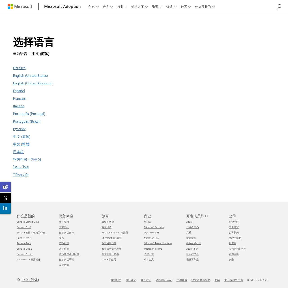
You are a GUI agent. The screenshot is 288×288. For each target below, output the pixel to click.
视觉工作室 (192, 259)
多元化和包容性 (237, 248)
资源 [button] (157, 6)
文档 (188, 232)
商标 (217, 280)
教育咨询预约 (109, 243)
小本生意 (149, 259)
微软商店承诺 (66, 259)
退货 (61, 238)
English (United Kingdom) (33, 83)
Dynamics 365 (151, 232)
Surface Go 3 (24, 243)
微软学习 (191, 238)
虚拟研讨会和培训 (69, 254)
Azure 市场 (192, 248)
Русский (19, 128)
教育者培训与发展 (111, 248)
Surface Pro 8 (24, 227)
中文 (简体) (21, 136)
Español (19, 90)
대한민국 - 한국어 (27, 159)
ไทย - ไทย (21, 167)
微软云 (147, 221)
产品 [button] (108, 6)
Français (19, 98)
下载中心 (64, 227)
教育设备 (107, 227)
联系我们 (146, 280)
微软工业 (149, 254)
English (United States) (30, 75)
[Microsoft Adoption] (62, 6)
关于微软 (234, 227)
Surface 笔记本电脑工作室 (31, 232)
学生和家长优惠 (110, 254)
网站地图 (116, 280)
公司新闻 (234, 232)
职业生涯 (234, 221)
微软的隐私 (235, 238)
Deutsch (19, 67)
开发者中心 (192, 227)
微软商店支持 (66, 232)
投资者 (232, 243)
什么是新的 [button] (205, 6)
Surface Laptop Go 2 (28, 221)
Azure (189, 221)
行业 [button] (122, 6)
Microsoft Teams (153, 248)
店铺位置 (64, 248)
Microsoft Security (154, 227)
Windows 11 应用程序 (29, 259)
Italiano (18, 105)
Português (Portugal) (29, 113)
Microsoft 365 (151, 238)
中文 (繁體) (21, 144)
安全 (231, 259)
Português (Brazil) (27, 121)
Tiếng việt (20, 174)
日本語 (18, 151)
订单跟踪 (64, 243)
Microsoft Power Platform (158, 243)
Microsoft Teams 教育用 (115, 232)
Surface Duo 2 (24, 248)
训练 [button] (171, 6)
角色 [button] (93, 6)
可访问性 (234, 254)
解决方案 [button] (140, 6)
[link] (5, 187)
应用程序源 (192, 254)
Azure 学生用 (109, 259)
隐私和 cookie (164, 280)
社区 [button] (186, 6)
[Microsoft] (19, 6)
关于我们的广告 (233, 280)
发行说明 (131, 280)
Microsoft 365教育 (112, 238)
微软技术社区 (193, 243)
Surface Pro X (24, 238)
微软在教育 (108, 221)
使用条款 (181, 280)
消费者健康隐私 (200, 280)
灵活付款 (64, 264)
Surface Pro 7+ (25, 254)
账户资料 (64, 221)
